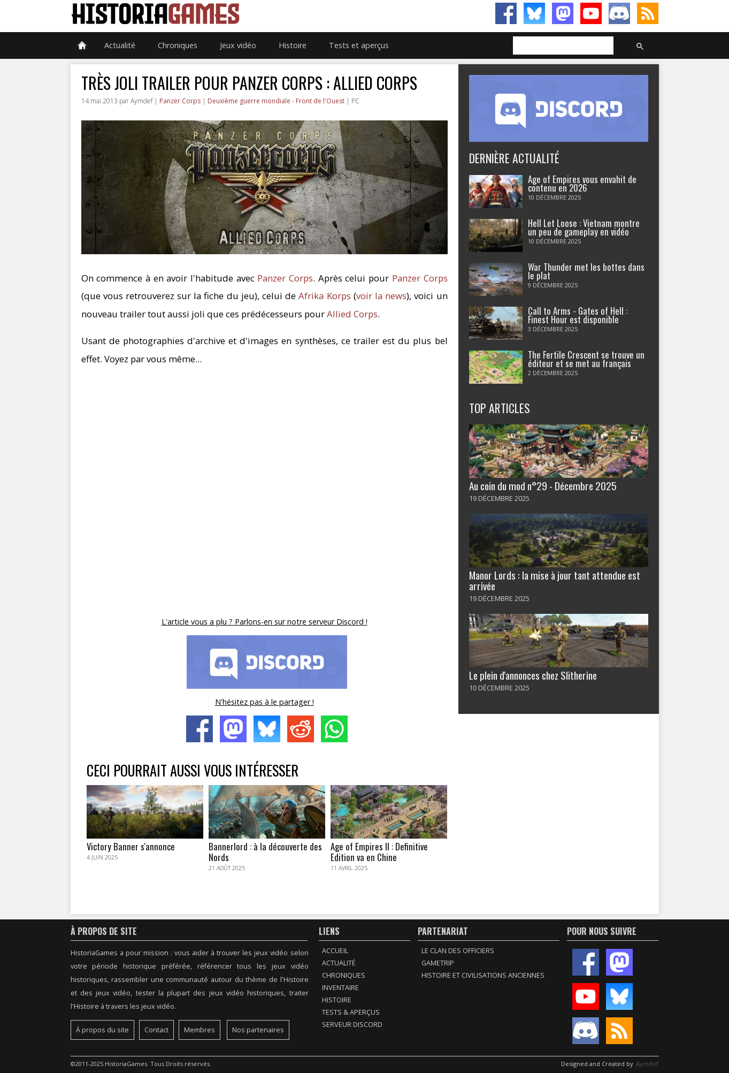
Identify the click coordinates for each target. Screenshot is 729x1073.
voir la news (381, 296)
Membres (199, 1029)
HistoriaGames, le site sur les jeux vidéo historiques (218, 13)
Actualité (119, 45)
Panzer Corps (180, 100)
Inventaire (340, 987)
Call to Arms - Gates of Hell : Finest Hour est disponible (577, 315)
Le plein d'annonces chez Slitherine (533, 675)
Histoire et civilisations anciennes (482, 975)
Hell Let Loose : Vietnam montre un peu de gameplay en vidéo (584, 227)
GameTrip (437, 963)
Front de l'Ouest (320, 100)
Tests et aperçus (359, 45)
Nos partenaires (258, 1029)
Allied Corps (352, 314)
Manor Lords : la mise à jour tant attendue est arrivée (554, 580)
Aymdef (647, 1064)
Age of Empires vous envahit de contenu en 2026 (582, 183)
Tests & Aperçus (351, 1012)
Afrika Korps (324, 296)
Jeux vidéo (238, 45)
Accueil (335, 950)
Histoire (292, 45)
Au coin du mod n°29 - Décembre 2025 (543, 485)
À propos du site (102, 1029)
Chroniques (177, 45)
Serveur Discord (352, 1024)
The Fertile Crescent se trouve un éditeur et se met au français (586, 359)
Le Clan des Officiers (457, 950)
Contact (156, 1029)
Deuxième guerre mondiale (249, 100)
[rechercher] (562, 46)
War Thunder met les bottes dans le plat (586, 271)
